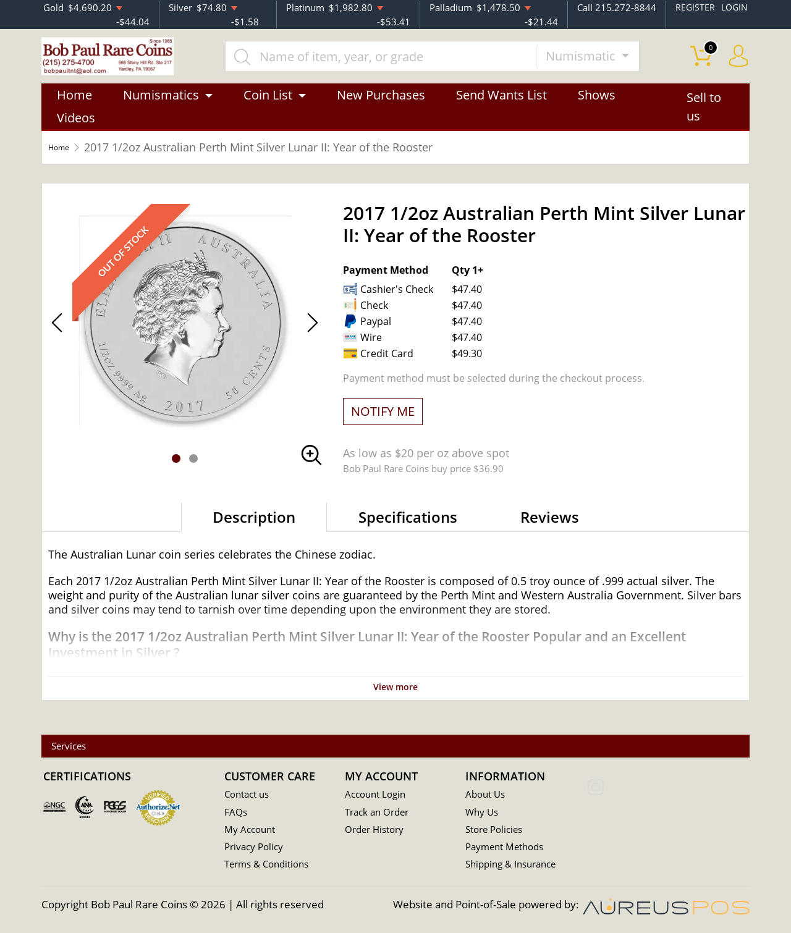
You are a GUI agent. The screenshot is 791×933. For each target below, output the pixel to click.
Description (254, 531)
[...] (407, 63)
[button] (176, 473)
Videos (76, 132)
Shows (596, 109)
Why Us (483, 813)
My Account (252, 831)
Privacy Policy (256, 849)
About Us (487, 795)
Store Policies (497, 831)
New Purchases (381, 109)
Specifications (407, 531)
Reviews (549, 531)
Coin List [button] (267, 109)
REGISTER (693, 7)
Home (74, 109)
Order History (378, 831)
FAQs (237, 813)
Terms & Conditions (271, 867)
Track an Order (381, 813)
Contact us (249, 795)
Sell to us (704, 121)
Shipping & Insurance (515, 867)
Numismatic (608, 62)
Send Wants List (501, 109)
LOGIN (733, 7)
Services (80, 746)
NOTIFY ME (383, 426)
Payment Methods (509, 849)
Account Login (378, 795)
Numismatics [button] (161, 109)
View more (395, 700)
